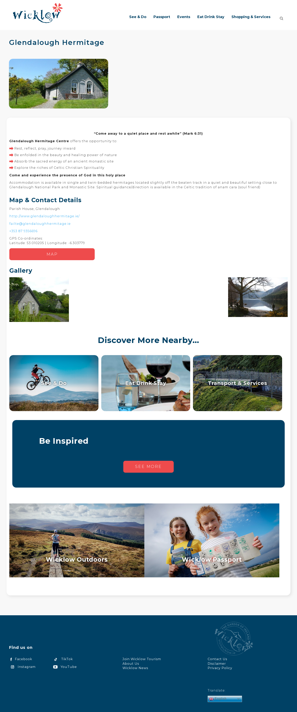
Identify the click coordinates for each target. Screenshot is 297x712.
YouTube (64, 667)
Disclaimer (217, 664)
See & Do (54, 383)
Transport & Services (237, 383)
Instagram (22, 667)
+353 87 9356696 (23, 231)
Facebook (20, 659)
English (218, 699)
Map (52, 254)
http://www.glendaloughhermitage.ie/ (44, 216)
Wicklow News (135, 668)
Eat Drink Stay (145, 383)
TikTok (62, 659)
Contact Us (217, 659)
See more (148, 466)
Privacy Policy (220, 668)
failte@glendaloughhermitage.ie (40, 224)
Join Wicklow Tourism (141, 659)
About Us (130, 664)
